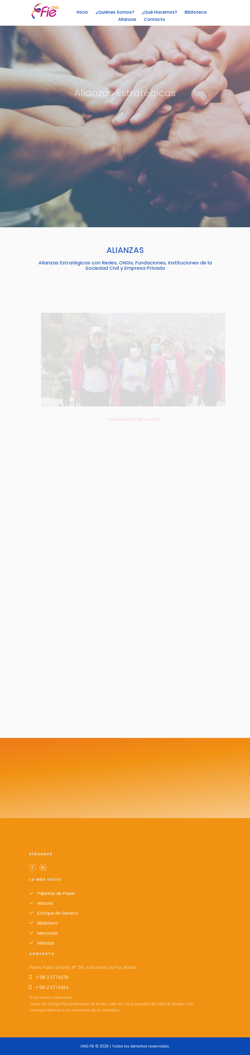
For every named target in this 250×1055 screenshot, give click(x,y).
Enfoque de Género (53, 913)
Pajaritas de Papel (52, 893)
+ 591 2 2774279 (48, 977)
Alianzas (127, 19)
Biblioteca (196, 12)
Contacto (154, 19)
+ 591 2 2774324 (49, 987)
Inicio (82, 12)
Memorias (43, 933)
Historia (41, 903)
